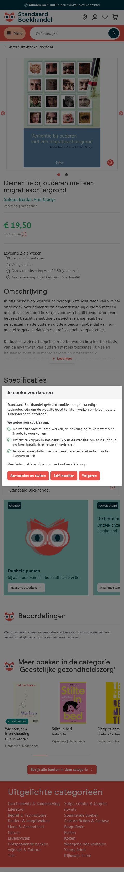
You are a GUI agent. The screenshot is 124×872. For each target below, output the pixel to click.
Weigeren (89, 475)
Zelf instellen (64, 475)
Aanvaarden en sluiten (28, 475)
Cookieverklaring (71, 464)
